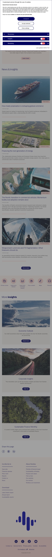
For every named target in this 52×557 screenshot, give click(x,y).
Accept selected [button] (26, 23)
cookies (13, 14)
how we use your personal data (24, 14)
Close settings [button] (25, 28)
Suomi (15, 4)
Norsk (7, 4)
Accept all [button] (26, 18)
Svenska (11, 4)
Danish (4, 4)
